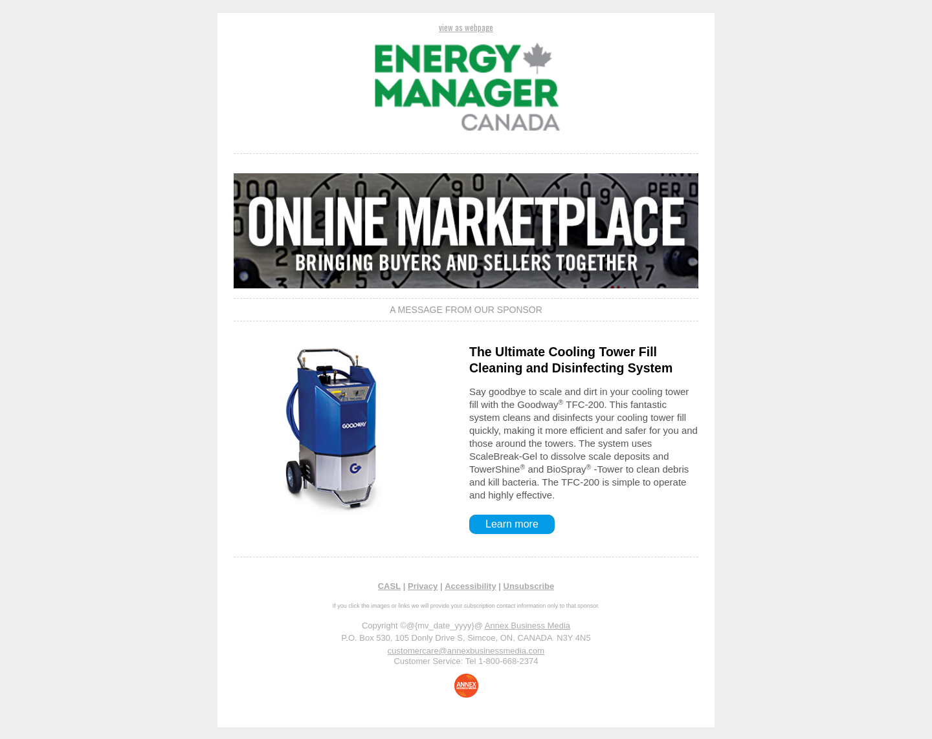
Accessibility (470, 586)
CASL (389, 586)
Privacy (423, 586)
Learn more (511, 524)
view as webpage (466, 27)
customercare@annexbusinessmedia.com (466, 651)
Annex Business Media (527, 625)
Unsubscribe (529, 586)
